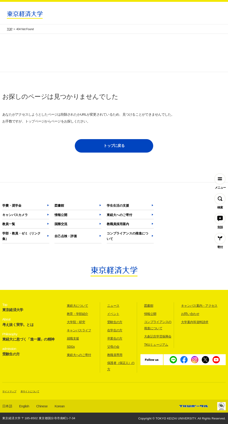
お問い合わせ (190, 314)
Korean (60, 406)
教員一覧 (8, 224)
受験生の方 (114, 322)
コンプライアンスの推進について (127, 236)
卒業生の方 (114, 338)
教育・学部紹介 (77, 314)
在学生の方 (114, 330)
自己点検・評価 (65, 236)
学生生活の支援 (118, 205)
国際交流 (60, 224)
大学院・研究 (76, 322)
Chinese (42, 406)
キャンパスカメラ (15, 215)
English (24, 406)
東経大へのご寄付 (119, 215)
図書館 (59, 205)
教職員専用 (114, 355)
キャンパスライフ (79, 330)
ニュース (113, 305)
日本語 (7, 406)
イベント (113, 314)
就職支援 (73, 338)
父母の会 (113, 347)
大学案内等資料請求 (194, 322)
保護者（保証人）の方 (121, 366)
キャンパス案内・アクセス (199, 305)
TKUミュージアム (156, 344)
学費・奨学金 (11, 205)
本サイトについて (30, 391)
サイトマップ (9, 391)
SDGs (71, 347)
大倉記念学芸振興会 (157, 336)
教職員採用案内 (118, 224)
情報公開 (60, 215)
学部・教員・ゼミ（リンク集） (21, 236)
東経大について (77, 305)
